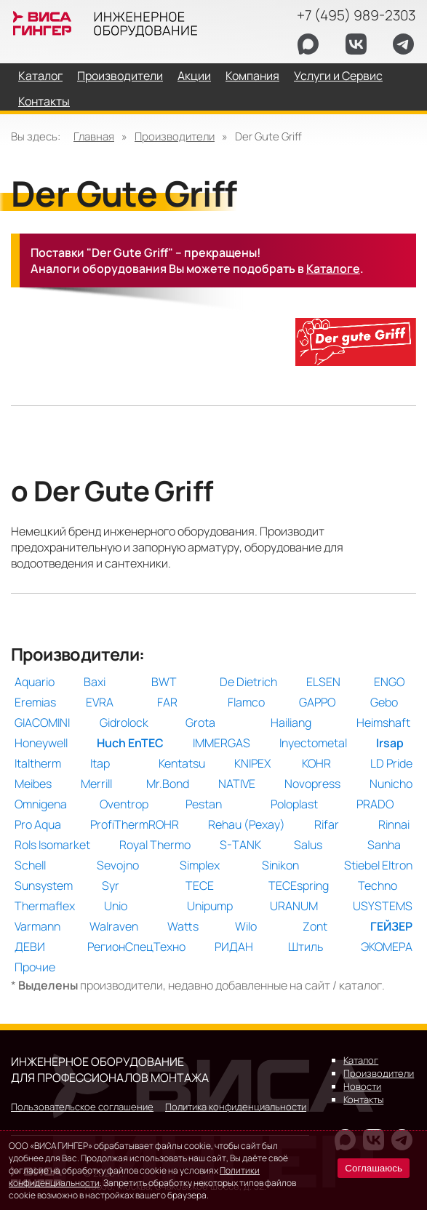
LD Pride (391, 763)
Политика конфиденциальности (235, 1106)
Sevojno (118, 865)
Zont (315, 926)
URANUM (294, 906)
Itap (100, 763)
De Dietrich (248, 682)
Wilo (246, 926)
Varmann (37, 926)
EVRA (99, 702)
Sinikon (280, 865)
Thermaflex (45, 906)
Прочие (35, 967)
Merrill (96, 784)
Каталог (40, 76)
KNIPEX (252, 763)
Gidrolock (124, 723)
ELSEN (323, 682)
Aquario (35, 682)
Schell (30, 865)
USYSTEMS (382, 906)
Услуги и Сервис (338, 76)
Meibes (33, 784)
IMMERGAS (221, 743)
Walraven (113, 926)
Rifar (326, 824)
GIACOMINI (42, 723)
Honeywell (41, 743)
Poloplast (294, 804)
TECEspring (298, 885)
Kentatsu (182, 763)
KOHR (316, 763)
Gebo (384, 702)
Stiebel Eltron (378, 865)
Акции (194, 76)
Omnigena (41, 804)
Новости (362, 1086)
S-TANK (240, 845)
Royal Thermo (155, 845)
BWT (164, 682)
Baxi (94, 682)
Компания (252, 76)
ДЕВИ (30, 947)
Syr (110, 885)
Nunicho (391, 784)
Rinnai (394, 824)
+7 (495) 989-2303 (356, 15)
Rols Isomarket (52, 845)
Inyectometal (313, 743)
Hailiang (291, 723)
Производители (120, 76)
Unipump (210, 906)
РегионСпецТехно (136, 947)
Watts (183, 926)
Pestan (203, 804)
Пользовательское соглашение (82, 1106)
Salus (308, 845)
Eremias (35, 702)
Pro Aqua (38, 824)
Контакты (44, 101)
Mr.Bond (167, 784)
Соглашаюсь (373, 1168)
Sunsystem (44, 885)
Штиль (305, 947)
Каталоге (333, 268)
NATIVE (236, 784)
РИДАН (234, 947)
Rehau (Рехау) (246, 824)
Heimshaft (383, 723)
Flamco (246, 702)
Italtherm (38, 763)
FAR (167, 702)
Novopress (312, 784)
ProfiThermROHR (134, 824)
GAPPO (317, 702)
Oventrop (124, 804)
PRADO (375, 804)
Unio (115, 906)
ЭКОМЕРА (386, 947)
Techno (377, 885)
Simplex (200, 865)
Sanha (384, 845)
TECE (199, 885)
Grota (200, 723)
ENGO (389, 682)
